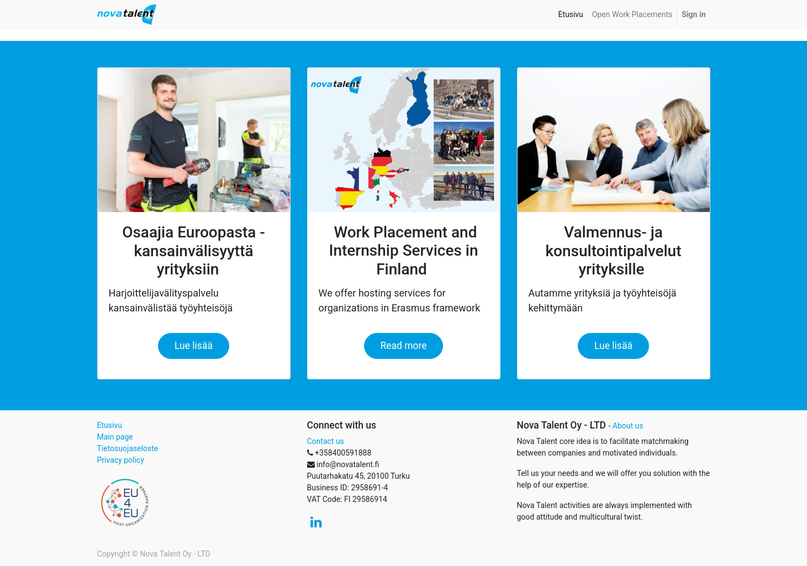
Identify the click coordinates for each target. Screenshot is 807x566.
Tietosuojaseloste (128, 448)
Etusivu (109, 425)
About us (628, 425)
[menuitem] (570, 14)
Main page (115, 436)
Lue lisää (194, 345)
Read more (403, 345)
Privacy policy (120, 460)
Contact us (325, 441)
